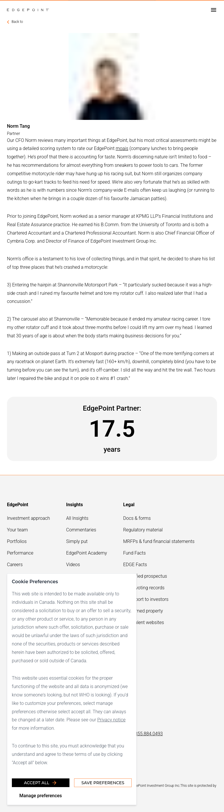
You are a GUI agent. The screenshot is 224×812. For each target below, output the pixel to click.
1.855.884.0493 (147, 733)
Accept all (40, 783)
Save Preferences (102, 782)
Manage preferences (40, 795)
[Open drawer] (213, 10)
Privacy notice (111, 720)
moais (122, 148)
